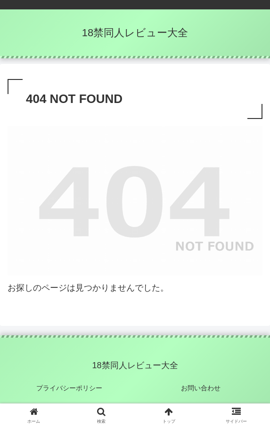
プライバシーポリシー (69, 388)
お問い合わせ (201, 388)
